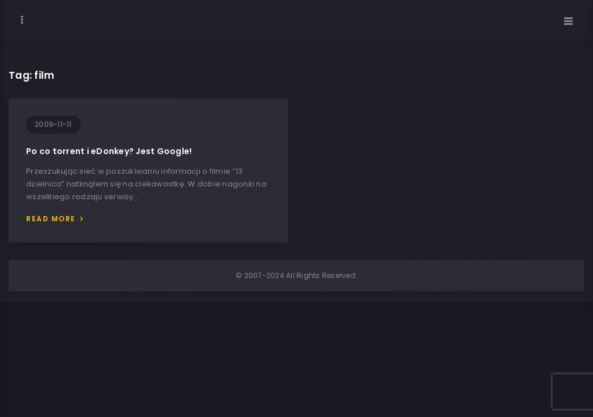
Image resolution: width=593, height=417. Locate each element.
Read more (51, 219)
